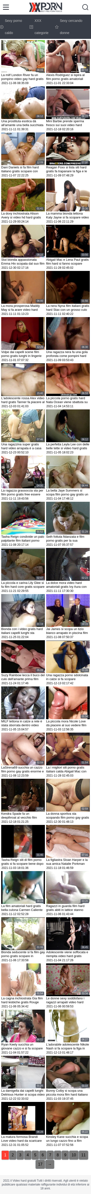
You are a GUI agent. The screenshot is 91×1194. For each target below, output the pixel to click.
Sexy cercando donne (69, 27)
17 (40, 1164)
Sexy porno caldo (11, 27)
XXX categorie (39, 27)
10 (74, 1155)
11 (83, 1155)
